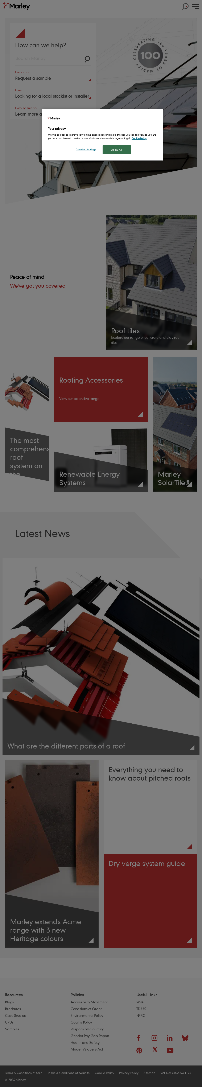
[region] (102, 135)
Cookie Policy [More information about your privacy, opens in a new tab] (139, 138)
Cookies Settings (86, 149)
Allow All (116, 149)
